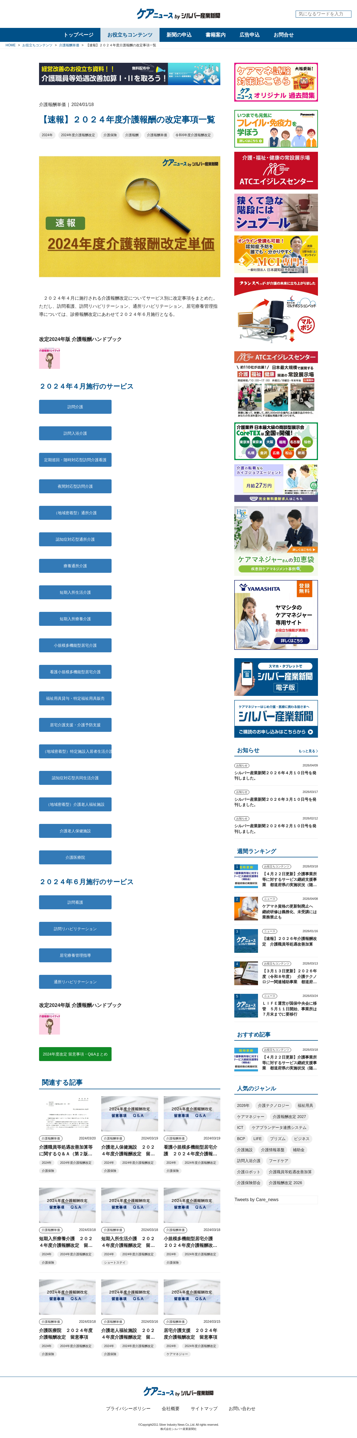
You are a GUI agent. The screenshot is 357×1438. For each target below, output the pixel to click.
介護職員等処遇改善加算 (290, 1172)
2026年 (243, 1105)
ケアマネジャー (177, 1354)
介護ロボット (248, 1172)
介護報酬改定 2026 (285, 1182)
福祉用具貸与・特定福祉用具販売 (75, 698)
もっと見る (306, 751)
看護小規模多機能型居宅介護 (75, 672)
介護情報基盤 (272, 1150)
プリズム (278, 1138)
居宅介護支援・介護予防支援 (75, 725)
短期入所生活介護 (75, 592)
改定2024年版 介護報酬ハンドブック (80, 339)
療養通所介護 (75, 566)
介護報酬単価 (157, 135)
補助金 (299, 1150)
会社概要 (171, 1408)
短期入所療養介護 (75, 619)
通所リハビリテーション (77, 982)
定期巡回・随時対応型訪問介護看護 (75, 460)
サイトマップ (204, 1408)
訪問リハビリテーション (75, 929)
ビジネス (302, 1138)
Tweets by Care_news (256, 1199)
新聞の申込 (179, 35)
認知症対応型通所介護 (75, 539)
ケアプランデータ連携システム (279, 1127)
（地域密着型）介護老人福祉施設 (75, 804)
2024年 (47, 135)
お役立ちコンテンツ (130, 35)
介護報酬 (132, 135)
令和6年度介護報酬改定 (193, 135)
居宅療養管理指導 (75, 955)
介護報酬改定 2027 (289, 1116)
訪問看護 (75, 902)
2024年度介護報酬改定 (78, 135)
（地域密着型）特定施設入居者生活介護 (77, 751)
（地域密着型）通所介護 (75, 513)
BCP (241, 1138)
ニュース (269, 898)
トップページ (78, 35)
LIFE (258, 1138)
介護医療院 (75, 857)
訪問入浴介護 (75, 433)
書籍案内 (216, 35)
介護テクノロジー (273, 1105)
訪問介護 (75, 407)
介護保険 (110, 135)
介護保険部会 (248, 1182)
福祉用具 (305, 1105)
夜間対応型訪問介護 (75, 486)
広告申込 (250, 35)
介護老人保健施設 (75, 831)
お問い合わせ (242, 1408)
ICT (240, 1127)
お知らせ (241, 765)
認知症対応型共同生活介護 (77, 778)
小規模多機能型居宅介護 (75, 645)
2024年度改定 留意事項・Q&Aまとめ (75, 1054)
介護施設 (245, 1150)
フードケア (278, 1160)
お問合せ (284, 35)
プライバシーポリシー (128, 1408)
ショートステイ (115, 1262)
